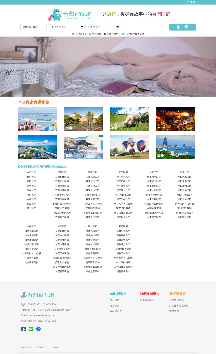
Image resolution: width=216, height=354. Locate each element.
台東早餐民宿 (154, 199)
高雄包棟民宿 (92, 231)
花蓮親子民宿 (92, 217)
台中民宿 (31, 176)
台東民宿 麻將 (154, 208)
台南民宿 (31, 199)
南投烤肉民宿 (184, 181)
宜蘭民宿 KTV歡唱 (62, 203)
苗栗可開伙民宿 (62, 249)
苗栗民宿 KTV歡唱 (62, 258)
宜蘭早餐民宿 (62, 199)
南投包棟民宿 (184, 176)
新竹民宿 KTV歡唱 (123, 258)
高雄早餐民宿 (92, 253)
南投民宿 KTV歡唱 (184, 203)
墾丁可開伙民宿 (123, 194)
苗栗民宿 (31, 185)
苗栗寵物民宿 (62, 240)
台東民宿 (153, 172)
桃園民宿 (31, 181)
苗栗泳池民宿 (62, 244)
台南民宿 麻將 (31, 258)
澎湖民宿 (31, 194)
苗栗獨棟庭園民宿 (62, 267)
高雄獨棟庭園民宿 (93, 267)
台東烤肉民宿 (154, 181)
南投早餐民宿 (184, 199)
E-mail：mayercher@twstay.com (37, 315)
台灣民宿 (31, 172)
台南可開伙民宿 (31, 244)
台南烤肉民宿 (31, 235)
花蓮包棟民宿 (92, 176)
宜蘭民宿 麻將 (62, 208)
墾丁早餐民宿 (123, 199)
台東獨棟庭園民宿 (154, 212)
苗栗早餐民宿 (62, 253)
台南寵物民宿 (31, 240)
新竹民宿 (31, 208)
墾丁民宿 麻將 (123, 208)
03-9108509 (49, 304)
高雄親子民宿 (92, 271)
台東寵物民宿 (154, 185)
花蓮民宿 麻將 (93, 208)
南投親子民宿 (184, 217)
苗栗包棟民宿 (62, 231)
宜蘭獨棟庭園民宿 (62, 212)
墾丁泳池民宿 (123, 190)
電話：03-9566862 (30, 304)
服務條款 (114, 305)
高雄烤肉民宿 (92, 235)
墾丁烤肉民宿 (123, 181)
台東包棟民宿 (154, 176)
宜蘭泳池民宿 (62, 190)
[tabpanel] (108, 67)
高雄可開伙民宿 (93, 249)
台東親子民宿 (154, 217)
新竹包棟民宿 (123, 231)
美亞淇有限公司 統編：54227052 (38, 320)
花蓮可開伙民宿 (93, 194)
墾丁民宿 (123, 172)
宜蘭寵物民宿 (62, 185)
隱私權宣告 (116, 311)
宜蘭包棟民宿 (62, 176)
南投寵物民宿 (184, 185)
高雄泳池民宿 (92, 244)
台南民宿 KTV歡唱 (31, 253)
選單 (191, 2)
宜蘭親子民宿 (62, 217)
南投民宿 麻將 (184, 208)
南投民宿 (184, 172)
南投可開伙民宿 (184, 194)
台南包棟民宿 (31, 231)
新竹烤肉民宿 (123, 235)
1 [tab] (105, 91)
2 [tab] (108, 91)
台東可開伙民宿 (154, 194)
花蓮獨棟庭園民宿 (93, 212)
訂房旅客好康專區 (179, 305)
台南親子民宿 (31, 262)
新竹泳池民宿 (123, 244)
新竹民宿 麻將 (123, 262)
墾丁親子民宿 (123, 217)
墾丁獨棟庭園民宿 (123, 212)
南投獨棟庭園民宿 (185, 212)
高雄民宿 (31, 190)
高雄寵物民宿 (92, 240)
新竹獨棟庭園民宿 (123, 267)
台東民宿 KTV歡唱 (154, 203)
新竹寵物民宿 (123, 240)
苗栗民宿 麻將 (62, 262)
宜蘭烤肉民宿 (62, 181)
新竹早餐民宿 (123, 253)
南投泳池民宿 (184, 190)
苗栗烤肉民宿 (62, 235)
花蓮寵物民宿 (92, 185)
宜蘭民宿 (62, 172)
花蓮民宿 (92, 172)
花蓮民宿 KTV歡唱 (92, 203)
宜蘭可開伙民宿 (62, 194)
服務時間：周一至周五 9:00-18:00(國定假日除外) (46, 310)
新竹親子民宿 (123, 271)
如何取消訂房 (176, 300)
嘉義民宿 (31, 203)
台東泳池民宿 (154, 190)
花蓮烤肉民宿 (92, 181)
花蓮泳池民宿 (92, 190)
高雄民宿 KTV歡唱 (92, 258)
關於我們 (114, 300)
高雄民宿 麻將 (93, 262)
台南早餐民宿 (31, 249)
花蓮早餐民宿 (92, 199)
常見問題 (174, 311)
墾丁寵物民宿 (123, 185)
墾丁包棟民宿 (123, 176)
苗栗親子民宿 (62, 271)
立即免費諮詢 (147, 300)
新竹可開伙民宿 (123, 249)
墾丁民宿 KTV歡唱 (123, 203)
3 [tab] (111, 91)
